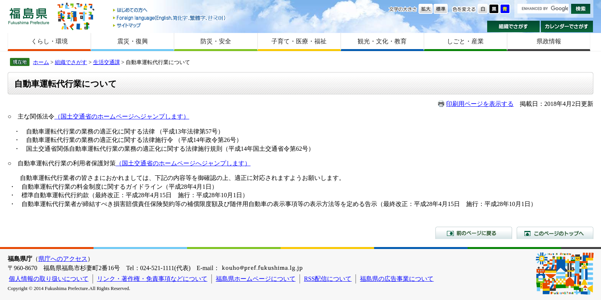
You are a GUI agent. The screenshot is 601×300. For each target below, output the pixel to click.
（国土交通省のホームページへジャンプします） (121, 116)
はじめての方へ (169, 10)
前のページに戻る (473, 233)
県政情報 (549, 41)
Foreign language (169, 17)
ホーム (41, 62)
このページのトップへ (555, 233)
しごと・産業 (465, 41)
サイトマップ (169, 25)
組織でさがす (513, 26)
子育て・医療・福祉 (299, 41)
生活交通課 (106, 62)
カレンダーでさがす (567, 26)
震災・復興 (132, 41)
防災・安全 (215, 41)
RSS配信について (327, 278)
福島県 (29, 16)
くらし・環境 (49, 41)
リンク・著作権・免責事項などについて (152, 278)
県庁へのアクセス (62, 258)
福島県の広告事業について (397, 278)
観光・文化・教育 (382, 41)
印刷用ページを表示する (480, 104)
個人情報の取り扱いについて (49, 278)
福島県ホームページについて (256, 278)
